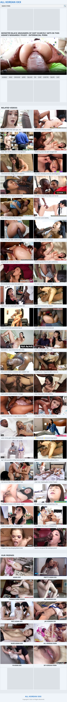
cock (58, 77)
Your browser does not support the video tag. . (33, 56)
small (39, 77)
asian (10, 77)
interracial (17, 77)
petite (23, 77)
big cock (29, 77)
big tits (52, 77)
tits (35, 77)
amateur (4, 77)
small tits (45, 77)
